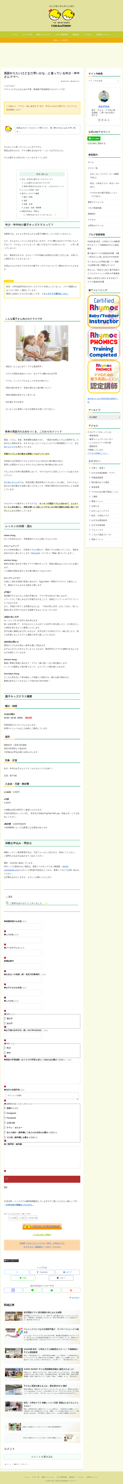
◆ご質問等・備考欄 (13, 1144)
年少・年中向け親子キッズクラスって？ (37, 179)
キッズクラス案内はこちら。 (56, 294)
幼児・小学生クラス (56, 1243)
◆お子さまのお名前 (15, 988)
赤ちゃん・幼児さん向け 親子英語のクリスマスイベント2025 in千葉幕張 (103, 271)
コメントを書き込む (42, 1456)
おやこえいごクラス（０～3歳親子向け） (104, 176)
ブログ (48, 1247)
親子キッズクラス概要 (30, 193)
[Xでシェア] (16, 1272)
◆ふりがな (11, 934)
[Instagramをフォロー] (13, 1290)
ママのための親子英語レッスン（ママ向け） (104, 194)
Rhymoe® (35, 553)
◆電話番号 (9, 961)
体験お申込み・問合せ (30, 211)
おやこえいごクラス (36, 1243)
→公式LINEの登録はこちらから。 (19, 1205)
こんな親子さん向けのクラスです (37, 183)
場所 (25, 201)
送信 (5, 1187)
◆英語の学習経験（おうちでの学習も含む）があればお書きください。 (38, 1060)
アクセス (57, 1247)
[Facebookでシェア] (42, 1272)
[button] (61, 1278)
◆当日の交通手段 (14, 1090)
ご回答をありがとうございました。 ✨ (40, 215)
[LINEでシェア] (23, 1278)
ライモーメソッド (12, 482)
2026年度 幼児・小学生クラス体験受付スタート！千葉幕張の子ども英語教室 (103, 245)
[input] (103, 80)
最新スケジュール (96, 202)
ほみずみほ (103, 106)
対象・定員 (28, 204)
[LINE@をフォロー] (32, 1290)
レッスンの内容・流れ (30, 190)
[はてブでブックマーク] (67, 1272)
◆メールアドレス (14, 948)
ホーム (91, 162)
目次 (38, 174)
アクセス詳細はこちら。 (98, 453)
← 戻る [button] (9, 896)
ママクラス (28, 1247)
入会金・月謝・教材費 (32, 208)
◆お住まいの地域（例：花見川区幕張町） (25, 974)
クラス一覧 (93, 168)
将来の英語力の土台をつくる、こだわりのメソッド (44, 186)
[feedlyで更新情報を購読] (51, 1290)
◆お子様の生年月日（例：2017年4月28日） (26, 1030)
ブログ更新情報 (95, 208)
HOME (22, 1243)
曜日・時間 (28, 197)
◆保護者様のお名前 (15, 921)
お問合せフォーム (96, 225)
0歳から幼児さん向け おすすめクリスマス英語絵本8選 (103, 280)
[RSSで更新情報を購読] (71, 1290)
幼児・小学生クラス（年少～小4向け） (104, 185)
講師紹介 (39, 1247)
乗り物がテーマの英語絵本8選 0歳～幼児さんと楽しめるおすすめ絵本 (103, 255)
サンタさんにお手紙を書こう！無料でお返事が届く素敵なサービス (103, 263)
